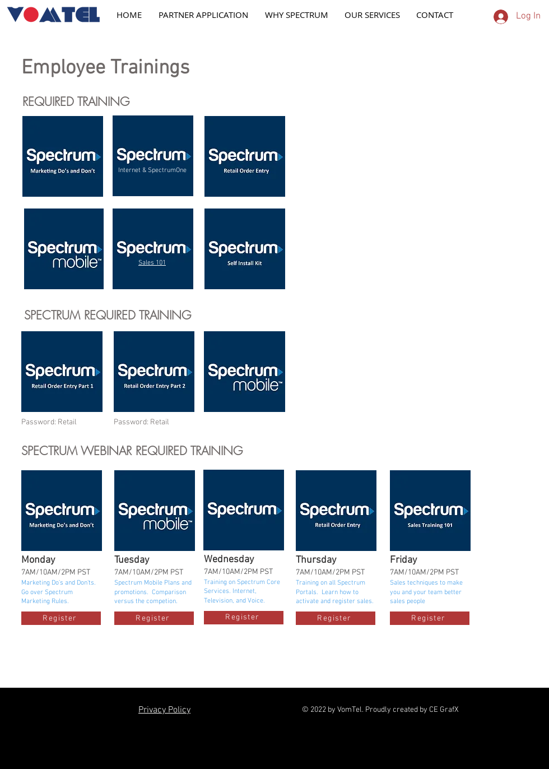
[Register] (61, 618)
